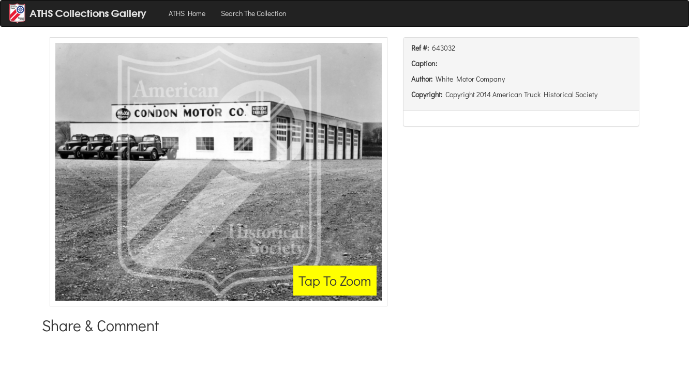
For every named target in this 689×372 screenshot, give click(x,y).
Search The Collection (254, 13)
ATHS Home (187, 13)
